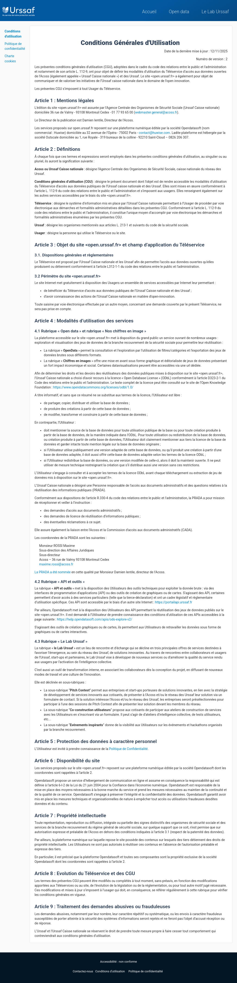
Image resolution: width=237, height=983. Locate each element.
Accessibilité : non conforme (118, 961)
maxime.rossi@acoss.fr (56, 564)
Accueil (149, 11)
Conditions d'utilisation (110, 971)
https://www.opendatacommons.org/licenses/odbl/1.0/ (93, 387)
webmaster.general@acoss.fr (156, 112)
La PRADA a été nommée (52, 572)
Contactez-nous (83, 971)
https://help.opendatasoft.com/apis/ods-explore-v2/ (94, 619)
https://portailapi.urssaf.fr (173, 602)
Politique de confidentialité (145, 971)
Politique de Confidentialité (128, 749)
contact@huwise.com (154, 133)
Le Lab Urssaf (215, 11)
